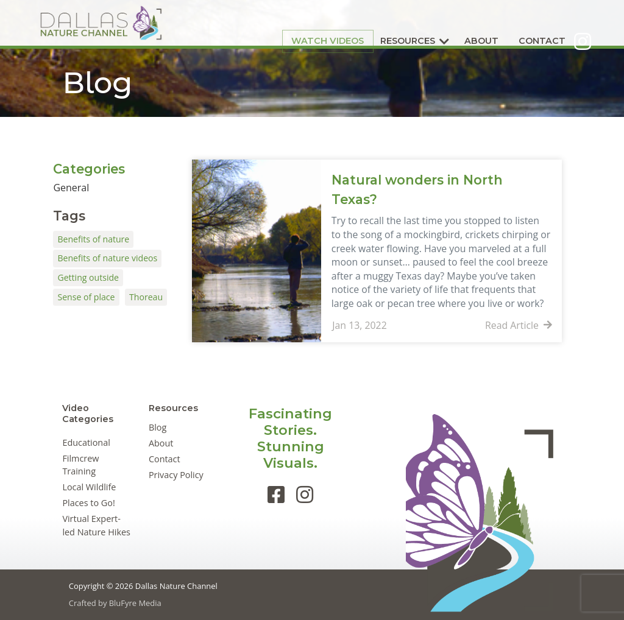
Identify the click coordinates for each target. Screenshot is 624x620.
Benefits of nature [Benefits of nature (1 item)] (93, 239)
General (71, 187)
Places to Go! (88, 503)
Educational (86, 442)
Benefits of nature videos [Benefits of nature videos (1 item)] (107, 258)
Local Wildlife (89, 487)
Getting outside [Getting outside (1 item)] (88, 277)
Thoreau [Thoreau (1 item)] (146, 297)
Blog (157, 427)
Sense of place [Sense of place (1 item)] (86, 297)
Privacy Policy (176, 475)
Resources (379, 22)
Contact (514, 22)
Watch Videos (300, 21)
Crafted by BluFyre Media (115, 602)
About (453, 22)
